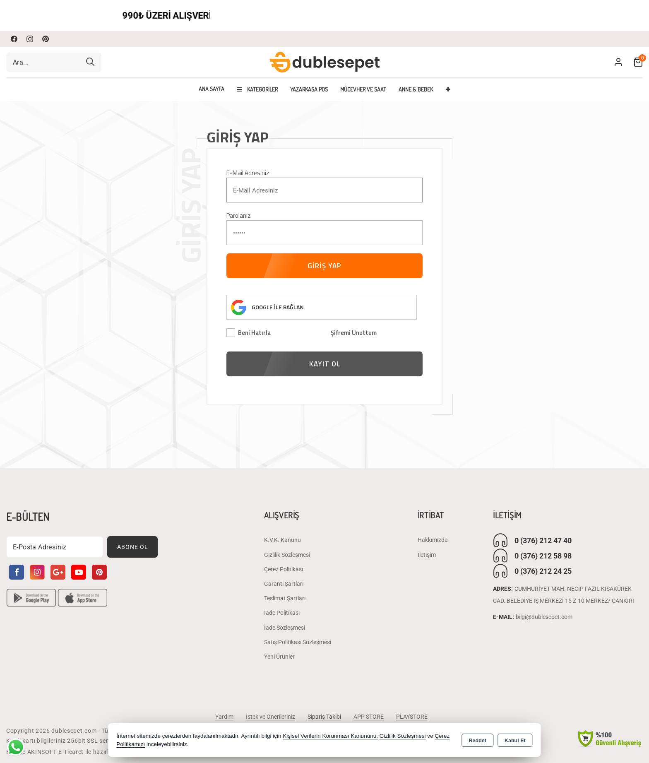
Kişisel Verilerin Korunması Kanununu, (330, 736)
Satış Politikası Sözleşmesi (297, 641)
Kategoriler (257, 89)
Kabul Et (515, 741)
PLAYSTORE (412, 716)
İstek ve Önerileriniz (270, 716)
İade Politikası (282, 612)
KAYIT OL (324, 364)
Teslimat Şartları (284, 598)
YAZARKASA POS (309, 89)
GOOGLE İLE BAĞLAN (278, 307)
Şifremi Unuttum (354, 332)
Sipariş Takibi (324, 716)
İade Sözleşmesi (284, 627)
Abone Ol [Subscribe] (132, 546)
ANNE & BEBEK (416, 89)
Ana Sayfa (211, 89)
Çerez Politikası (283, 569)
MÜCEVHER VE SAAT (363, 89)
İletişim (427, 554)
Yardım (224, 716)
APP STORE (368, 716)
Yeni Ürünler (279, 656)
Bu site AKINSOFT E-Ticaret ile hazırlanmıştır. (70, 752)
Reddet (477, 741)
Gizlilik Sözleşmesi (287, 554)
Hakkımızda (433, 540)
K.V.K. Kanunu (282, 540)
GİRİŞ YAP (324, 265)
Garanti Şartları (283, 583)
